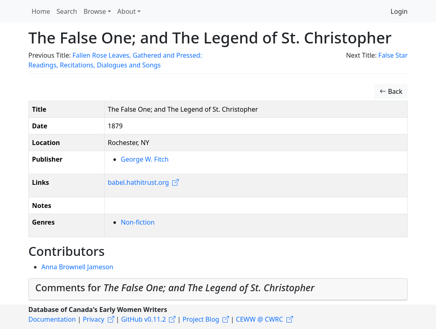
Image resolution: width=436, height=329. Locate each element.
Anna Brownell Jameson (77, 266)
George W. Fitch (145, 159)
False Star (393, 55)
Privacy (93, 319)
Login (399, 11)
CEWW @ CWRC (259, 319)
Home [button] (41, 11)
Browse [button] (94, 11)
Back (391, 91)
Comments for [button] (174, 287)
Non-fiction (138, 222)
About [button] (127, 11)
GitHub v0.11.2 (143, 319)
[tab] (218, 289)
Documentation (52, 319)
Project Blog (200, 319)
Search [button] (67, 11)
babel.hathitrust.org (138, 182)
